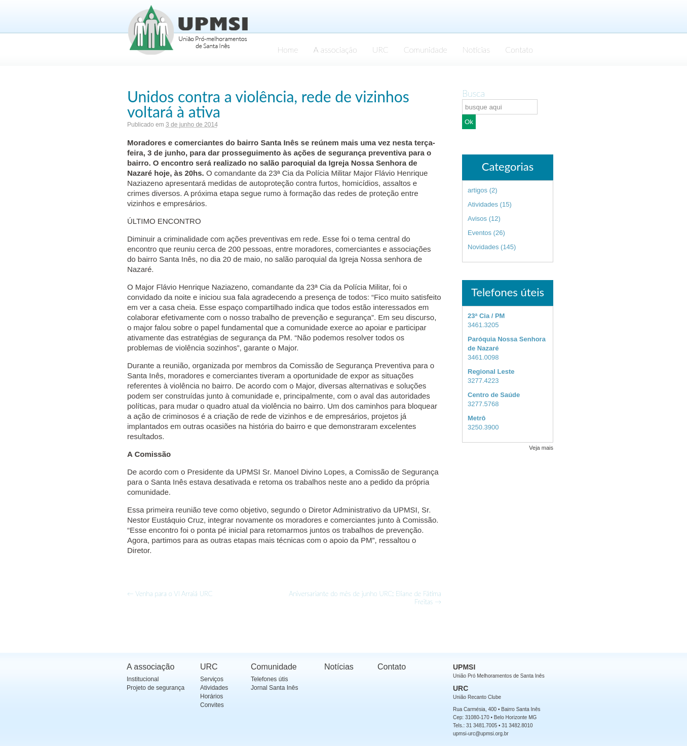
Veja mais (541, 448)
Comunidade (425, 49)
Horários (211, 696)
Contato (519, 49)
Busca (473, 93)
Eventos (479, 233)
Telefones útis (269, 679)
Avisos (477, 218)
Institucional (143, 679)
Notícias (476, 49)
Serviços (211, 679)
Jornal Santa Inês (274, 687)
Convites (212, 705)
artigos (477, 190)
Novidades (483, 247)
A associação (335, 49)
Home (287, 49)
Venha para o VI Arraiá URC (170, 594)
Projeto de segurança (155, 687)
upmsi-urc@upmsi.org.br (481, 733)
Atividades (483, 204)
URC (380, 49)
